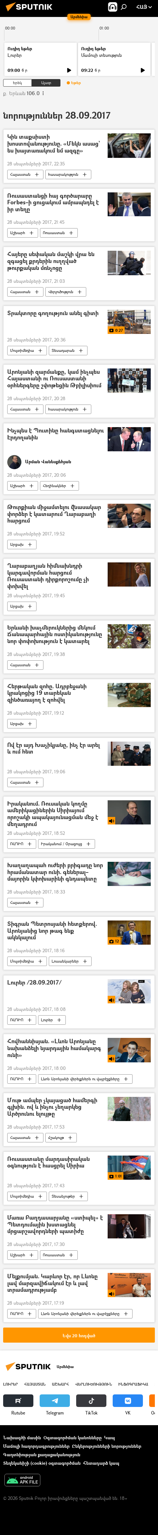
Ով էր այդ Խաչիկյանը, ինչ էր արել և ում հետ (53, 749)
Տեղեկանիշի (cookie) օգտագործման (42, 1463)
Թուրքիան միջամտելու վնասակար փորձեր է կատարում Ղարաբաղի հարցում (54, 514)
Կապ (109, 1438)
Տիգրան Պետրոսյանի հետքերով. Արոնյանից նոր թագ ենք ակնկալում (52, 930)
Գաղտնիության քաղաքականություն (41, 1454)
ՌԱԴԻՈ (16, 843)
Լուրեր (15, 55)
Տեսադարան (63, 350)
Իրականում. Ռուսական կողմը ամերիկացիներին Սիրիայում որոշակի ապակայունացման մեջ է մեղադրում (52, 813)
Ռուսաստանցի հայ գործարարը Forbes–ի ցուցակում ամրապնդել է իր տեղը (53, 202)
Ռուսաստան (54, 232)
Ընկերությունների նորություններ (106, 1446)
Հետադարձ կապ (101, 1463)
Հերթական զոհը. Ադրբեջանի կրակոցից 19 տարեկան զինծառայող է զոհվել (47, 693)
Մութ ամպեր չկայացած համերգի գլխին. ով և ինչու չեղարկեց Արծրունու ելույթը (52, 1107)
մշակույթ (56, 1137)
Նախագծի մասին (22, 1438)
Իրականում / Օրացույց (61, 843)
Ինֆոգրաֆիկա (133, 1384)
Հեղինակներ (54, 485)
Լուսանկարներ (65, 961)
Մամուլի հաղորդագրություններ (36, 1446)
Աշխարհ (17, 232)
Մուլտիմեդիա (22, 350)
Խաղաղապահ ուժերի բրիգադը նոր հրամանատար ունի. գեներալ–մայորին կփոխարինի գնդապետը (55, 872)
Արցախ (17, 544)
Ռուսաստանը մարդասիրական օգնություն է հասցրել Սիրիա (48, 1163)
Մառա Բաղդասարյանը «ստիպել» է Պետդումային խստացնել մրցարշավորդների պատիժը (55, 1224)
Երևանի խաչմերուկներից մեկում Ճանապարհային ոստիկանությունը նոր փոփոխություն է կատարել (54, 634)
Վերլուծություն (60, 291)
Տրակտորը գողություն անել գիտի (53, 313)
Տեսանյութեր (63, 1196)
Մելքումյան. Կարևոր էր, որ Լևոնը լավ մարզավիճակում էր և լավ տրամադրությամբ (52, 1283)
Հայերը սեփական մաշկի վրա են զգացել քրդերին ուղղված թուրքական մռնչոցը (50, 261)
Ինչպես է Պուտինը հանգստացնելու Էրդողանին (55, 434)
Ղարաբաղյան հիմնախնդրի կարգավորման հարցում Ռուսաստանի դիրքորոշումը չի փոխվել (48, 575)
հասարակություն (63, 174)
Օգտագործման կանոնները (72, 1438)
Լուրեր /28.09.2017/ (34, 982)
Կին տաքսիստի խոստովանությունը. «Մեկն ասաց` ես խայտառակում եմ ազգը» (53, 143)
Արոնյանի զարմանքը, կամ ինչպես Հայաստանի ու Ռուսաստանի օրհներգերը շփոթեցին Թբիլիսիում (54, 378)
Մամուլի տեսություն (101, 55)
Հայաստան (20, 174)
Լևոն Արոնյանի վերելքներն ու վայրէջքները (80, 1078)
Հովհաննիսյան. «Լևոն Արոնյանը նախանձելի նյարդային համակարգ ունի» (54, 1048)
